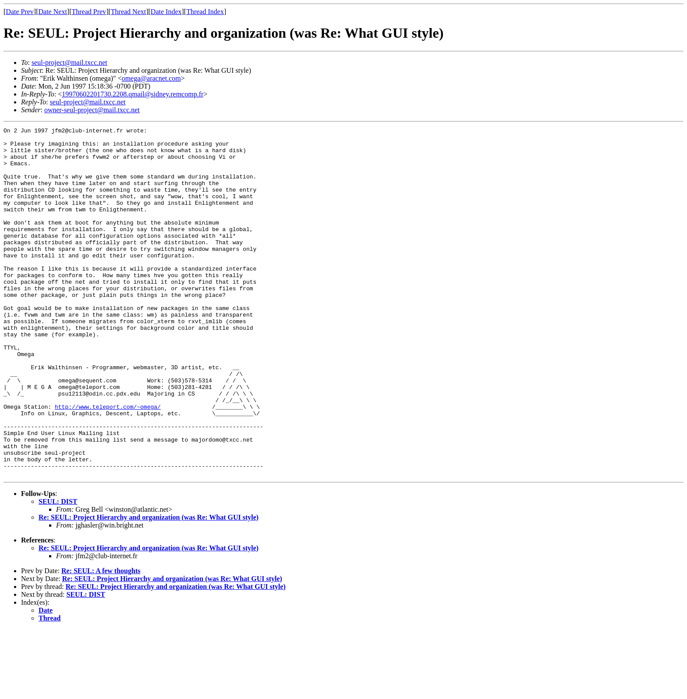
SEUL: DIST (58, 571)
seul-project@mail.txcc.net (69, 62)
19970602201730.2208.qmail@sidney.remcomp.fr (132, 94)
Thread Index (205, 11)
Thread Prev (88, 11)
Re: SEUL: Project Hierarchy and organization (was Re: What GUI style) (149, 587)
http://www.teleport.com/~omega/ (108, 463)
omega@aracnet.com (151, 78)
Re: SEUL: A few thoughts (100, 640)
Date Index (166, 11)
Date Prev (20, 11)
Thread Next (128, 11)
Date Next (53, 11)
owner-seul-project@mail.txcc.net (92, 110)
